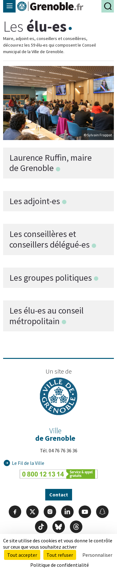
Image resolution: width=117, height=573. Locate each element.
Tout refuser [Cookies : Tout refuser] (59, 555)
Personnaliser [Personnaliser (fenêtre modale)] (97, 555)
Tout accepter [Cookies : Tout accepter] (22, 555)
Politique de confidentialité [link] (59, 565)
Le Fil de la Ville (28, 463)
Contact (58, 494)
